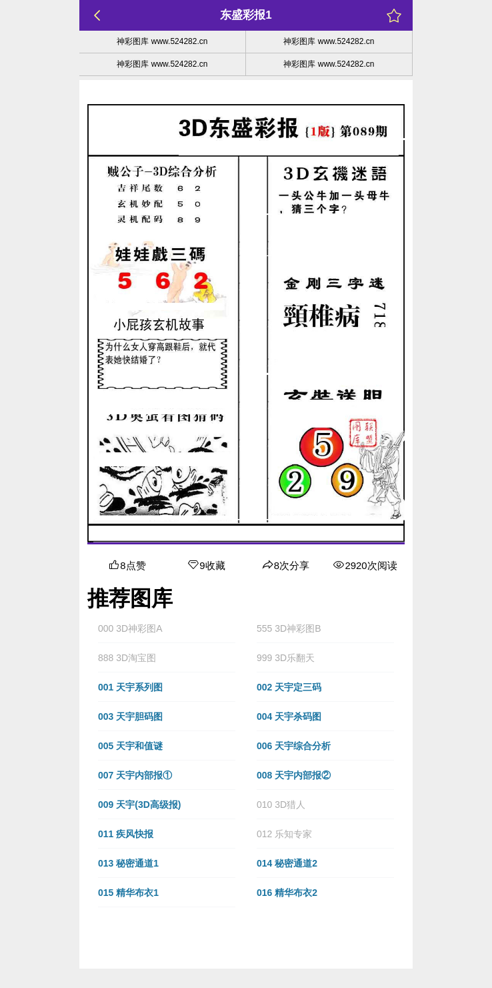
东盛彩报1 (245, 15)
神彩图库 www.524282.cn (162, 41)
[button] (166, 628)
